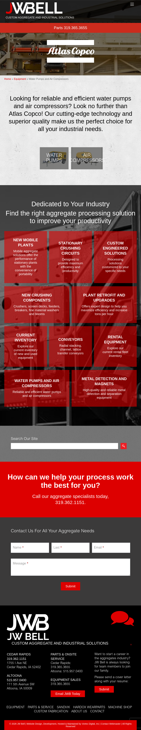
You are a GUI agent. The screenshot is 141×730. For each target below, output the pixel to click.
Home (7, 79)
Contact (97, 711)
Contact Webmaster (111, 724)
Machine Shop (120, 707)
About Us (79, 711)
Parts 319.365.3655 (70, 28)
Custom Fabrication (51, 711)
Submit (70, 586)
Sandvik (63, 707)
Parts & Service (41, 707)
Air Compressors (87, 158)
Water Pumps (54, 158)
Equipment (20, 79)
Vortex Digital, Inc (90, 724)
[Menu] (132, 4)
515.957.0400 (16, 680)
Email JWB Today (67, 693)
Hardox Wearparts (89, 707)
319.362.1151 (69, 502)
